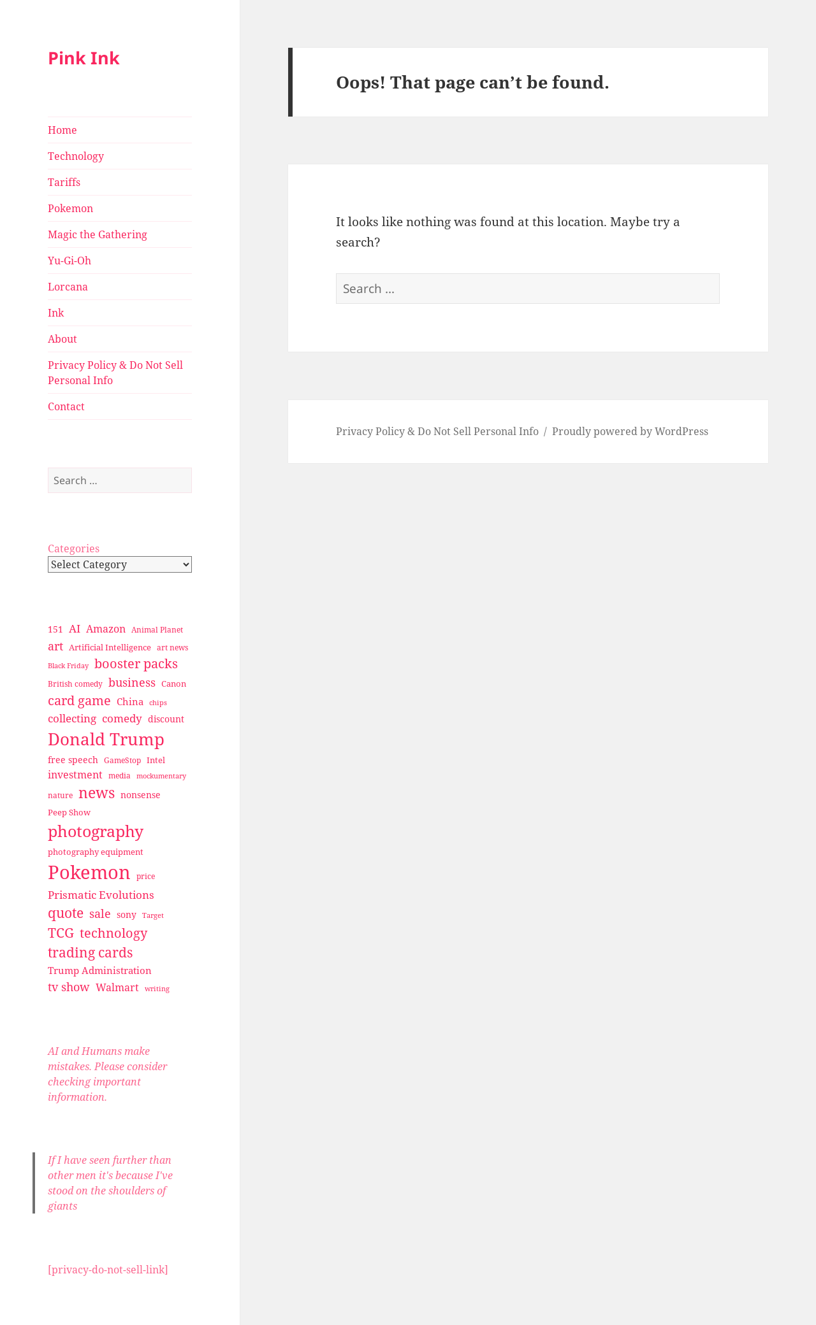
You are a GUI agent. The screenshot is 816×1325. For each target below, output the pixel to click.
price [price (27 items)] (145, 876)
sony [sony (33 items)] (126, 914)
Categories (73, 548)
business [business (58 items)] (132, 682)
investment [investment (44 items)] (75, 775)
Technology (76, 156)
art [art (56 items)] (55, 646)
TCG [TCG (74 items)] (61, 933)
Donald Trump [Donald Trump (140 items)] (106, 738)
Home (62, 130)
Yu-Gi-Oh (69, 261)
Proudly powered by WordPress (630, 431)
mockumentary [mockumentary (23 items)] (161, 775)
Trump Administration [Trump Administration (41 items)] (100, 970)
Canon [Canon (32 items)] (173, 683)
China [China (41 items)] (130, 701)
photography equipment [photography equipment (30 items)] (95, 851)
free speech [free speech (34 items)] (73, 760)
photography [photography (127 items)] (95, 831)
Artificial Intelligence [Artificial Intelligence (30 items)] (110, 647)
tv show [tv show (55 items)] (69, 986)
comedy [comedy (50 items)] (122, 718)
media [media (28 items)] (119, 775)
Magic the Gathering (97, 234)
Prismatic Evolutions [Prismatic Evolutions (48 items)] (101, 894)
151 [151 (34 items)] (55, 629)
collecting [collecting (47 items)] (72, 718)
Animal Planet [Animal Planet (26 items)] (157, 629)
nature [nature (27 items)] (60, 795)
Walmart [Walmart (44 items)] (117, 987)
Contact (66, 406)
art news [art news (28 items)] (172, 647)
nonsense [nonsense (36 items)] (140, 795)
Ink (56, 313)
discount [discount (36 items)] (166, 719)
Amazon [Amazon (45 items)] (106, 629)
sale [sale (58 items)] (100, 913)
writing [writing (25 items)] (157, 988)
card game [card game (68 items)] (79, 700)
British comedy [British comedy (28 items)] (75, 683)
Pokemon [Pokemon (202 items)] (89, 872)
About (62, 339)
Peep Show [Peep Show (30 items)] (69, 812)
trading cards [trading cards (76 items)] (90, 952)
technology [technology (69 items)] (113, 933)
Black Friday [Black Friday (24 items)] (68, 665)
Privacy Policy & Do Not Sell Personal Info (115, 372)
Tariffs (64, 182)
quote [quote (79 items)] (66, 912)
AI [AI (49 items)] (74, 628)
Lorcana (68, 287)
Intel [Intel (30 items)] (156, 760)
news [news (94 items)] (96, 793)
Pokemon (70, 208)
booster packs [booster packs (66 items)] (136, 663)
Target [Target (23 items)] (153, 915)
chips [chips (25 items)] (158, 702)
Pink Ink (84, 57)
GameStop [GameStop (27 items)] (122, 760)
